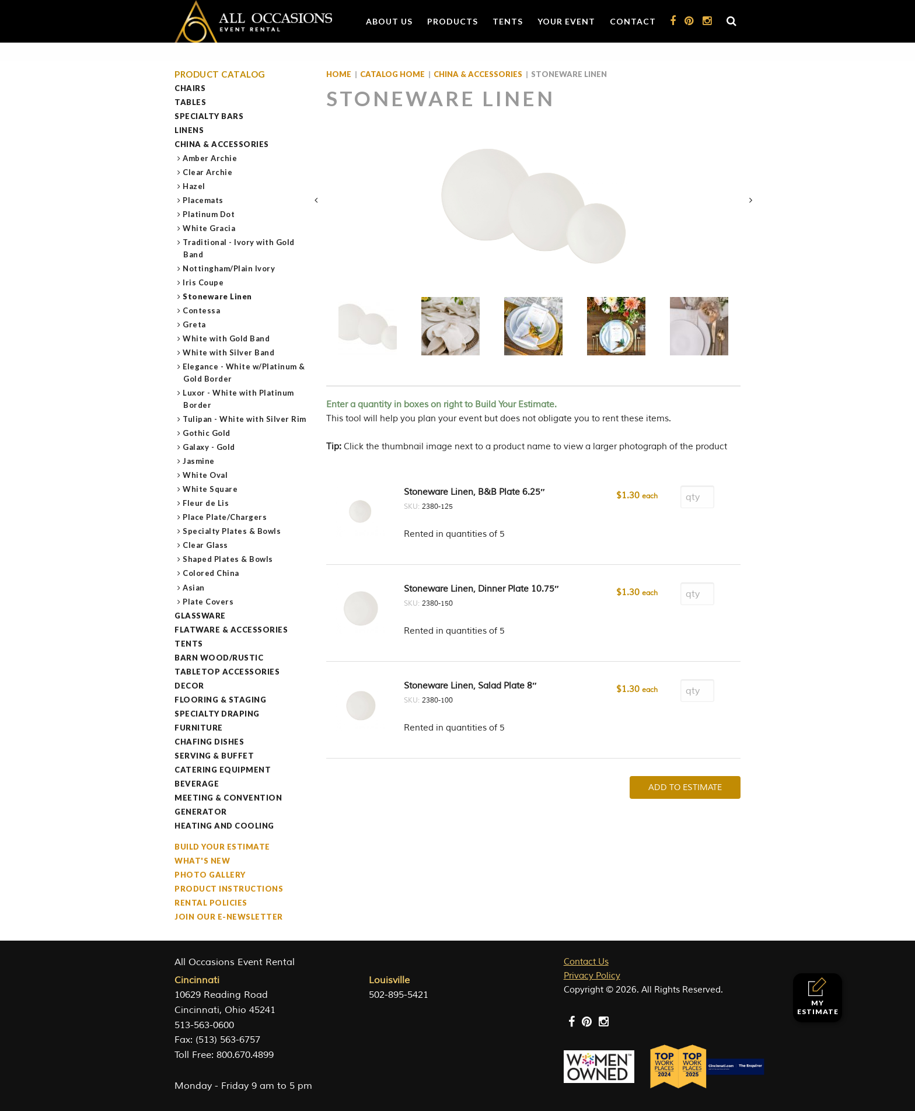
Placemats (203, 200)
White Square (210, 489)
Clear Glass (205, 545)
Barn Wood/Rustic (218, 657)
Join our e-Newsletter (228, 916)
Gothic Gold (207, 433)
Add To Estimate (685, 787)
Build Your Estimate (222, 846)
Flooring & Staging (220, 699)
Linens (189, 130)
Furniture (198, 727)
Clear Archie (207, 172)
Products (452, 21)
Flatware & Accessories (231, 629)
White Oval (205, 475)
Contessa (201, 310)
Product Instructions (228, 888)
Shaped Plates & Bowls (228, 559)
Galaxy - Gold (209, 447)
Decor (189, 685)
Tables (190, 102)
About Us (389, 21)
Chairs (189, 88)
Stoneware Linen (217, 296)
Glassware (200, 615)
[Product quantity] (697, 496)
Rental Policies (210, 902)
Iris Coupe (203, 282)
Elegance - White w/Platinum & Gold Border (244, 372)
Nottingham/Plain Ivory (229, 268)
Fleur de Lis (206, 503)
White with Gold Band (226, 338)
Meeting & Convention (228, 797)
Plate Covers (208, 601)
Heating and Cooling (224, 825)
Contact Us (586, 961)
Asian (194, 587)
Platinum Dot (209, 214)
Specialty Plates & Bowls (232, 531)
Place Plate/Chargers (225, 517)
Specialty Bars (208, 116)
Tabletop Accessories (227, 671)
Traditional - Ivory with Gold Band (239, 248)
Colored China (211, 573)
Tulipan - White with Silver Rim (244, 419)
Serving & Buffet (214, 755)
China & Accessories (221, 144)
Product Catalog (220, 74)
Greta (194, 324)
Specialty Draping (217, 713)
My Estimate (818, 996)
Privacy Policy (592, 975)
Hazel (194, 186)
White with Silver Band (228, 352)
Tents (508, 21)
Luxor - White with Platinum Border (238, 399)
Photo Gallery (210, 874)
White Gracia (209, 228)
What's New (202, 860)
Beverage (196, 783)
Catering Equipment (222, 769)
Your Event (566, 21)
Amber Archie (210, 158)
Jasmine (199, 461)
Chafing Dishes (209, 741)
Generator (200, 811)
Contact (633, 21)
